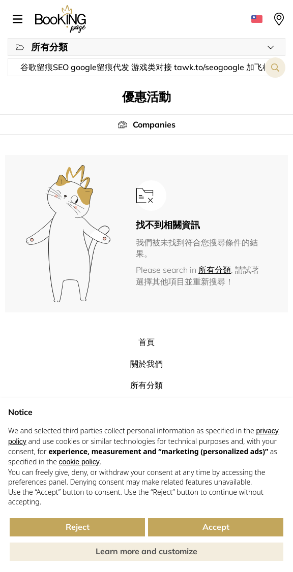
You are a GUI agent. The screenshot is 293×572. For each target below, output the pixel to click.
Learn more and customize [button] (146, 551)
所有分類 (214, 270)
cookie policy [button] (79, 462)
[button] (21, 19)
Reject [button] (78, 527)
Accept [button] (215, 527)
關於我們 (146, 364)
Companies (154, 124)
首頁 (146, 342)
